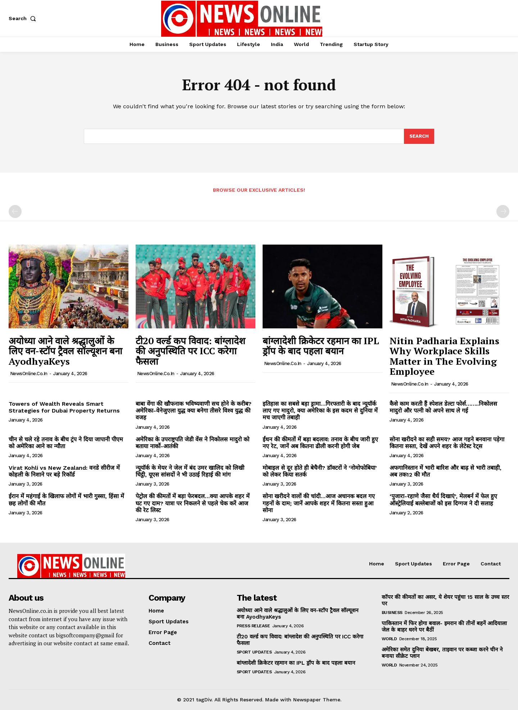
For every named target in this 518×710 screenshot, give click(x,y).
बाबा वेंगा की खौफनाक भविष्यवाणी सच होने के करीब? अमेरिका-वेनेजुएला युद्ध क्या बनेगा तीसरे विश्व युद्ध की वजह (193, 410)
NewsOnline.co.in (28, 373)
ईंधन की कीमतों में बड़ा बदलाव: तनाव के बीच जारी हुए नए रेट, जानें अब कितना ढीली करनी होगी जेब (320, 443)
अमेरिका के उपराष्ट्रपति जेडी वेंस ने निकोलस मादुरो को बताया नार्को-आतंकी (192, 443)
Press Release (253, 625)
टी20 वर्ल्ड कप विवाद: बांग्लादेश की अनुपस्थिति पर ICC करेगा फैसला (190, 350)
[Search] (419, 136)
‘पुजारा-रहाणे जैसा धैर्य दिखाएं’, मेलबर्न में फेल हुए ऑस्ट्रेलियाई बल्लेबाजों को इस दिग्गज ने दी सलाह (443, 499)
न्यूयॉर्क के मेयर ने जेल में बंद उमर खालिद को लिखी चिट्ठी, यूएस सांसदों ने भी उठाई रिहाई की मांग (190, 471)
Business (392, 612)
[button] (24, 18)
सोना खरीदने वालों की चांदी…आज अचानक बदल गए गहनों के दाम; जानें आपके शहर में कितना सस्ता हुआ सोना (319, 503)
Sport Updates (254, 652)
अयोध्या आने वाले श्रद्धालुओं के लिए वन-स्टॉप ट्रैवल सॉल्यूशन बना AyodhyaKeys (65, 350)
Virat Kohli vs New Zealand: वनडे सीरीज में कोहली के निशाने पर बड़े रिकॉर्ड (64, 471)
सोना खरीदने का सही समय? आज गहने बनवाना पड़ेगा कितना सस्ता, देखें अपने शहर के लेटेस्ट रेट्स (447, 443)
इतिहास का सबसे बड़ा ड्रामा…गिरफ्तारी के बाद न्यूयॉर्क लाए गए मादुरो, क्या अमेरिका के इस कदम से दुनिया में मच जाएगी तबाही (320, 410)
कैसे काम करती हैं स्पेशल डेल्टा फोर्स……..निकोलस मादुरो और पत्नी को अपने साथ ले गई (443, 407)
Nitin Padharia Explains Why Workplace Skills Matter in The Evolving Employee (444, 356)
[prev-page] (15, 211)
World (389, 638)
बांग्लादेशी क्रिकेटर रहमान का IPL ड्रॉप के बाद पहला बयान (321, 345)
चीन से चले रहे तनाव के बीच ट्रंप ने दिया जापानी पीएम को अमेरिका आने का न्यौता (66, 443)
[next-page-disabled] (502, 211)
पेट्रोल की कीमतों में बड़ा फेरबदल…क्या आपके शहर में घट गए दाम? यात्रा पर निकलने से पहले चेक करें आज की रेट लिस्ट (193, 503)
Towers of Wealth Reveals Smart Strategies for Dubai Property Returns (64, 407)
